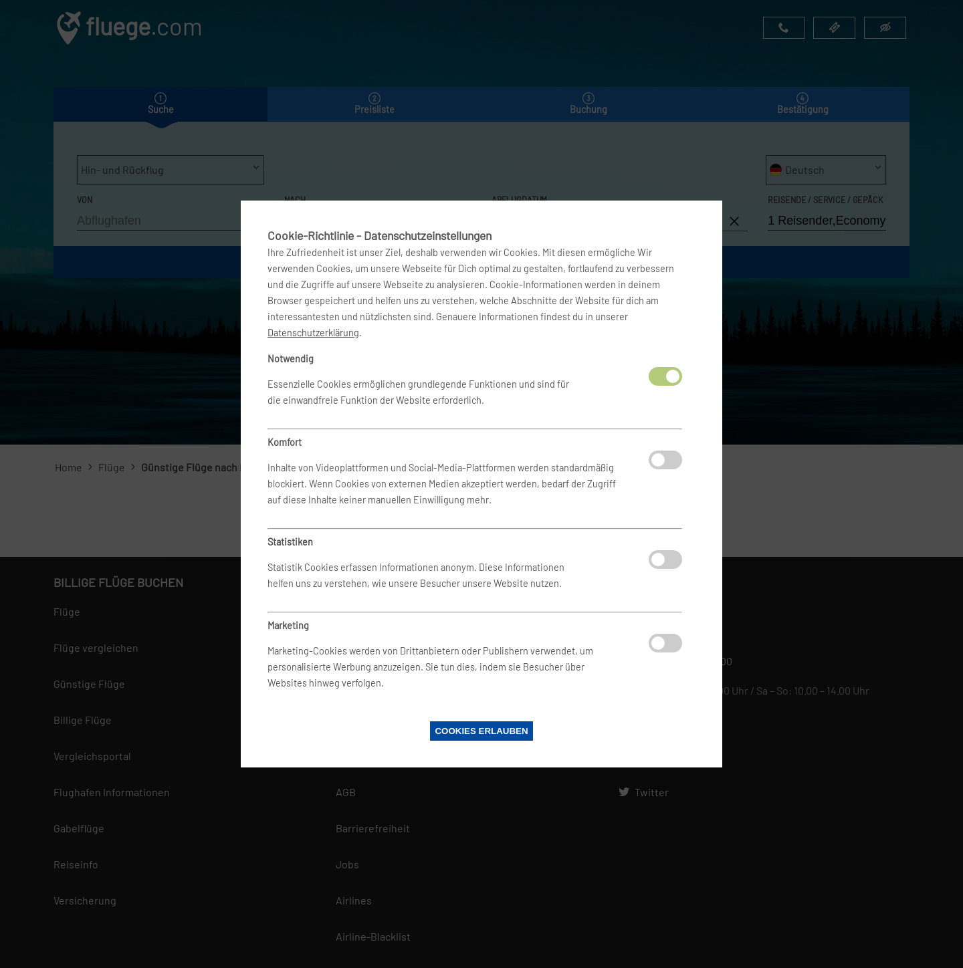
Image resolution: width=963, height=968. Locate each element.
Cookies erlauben (481, 731)
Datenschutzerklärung (313, 332)
